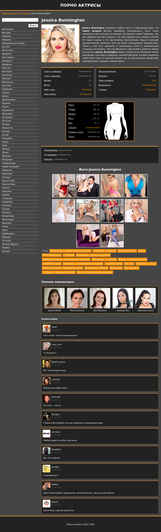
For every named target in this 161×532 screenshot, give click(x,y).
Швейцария (8, 233)
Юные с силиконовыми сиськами (94, 272)
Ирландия (7, 114)
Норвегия (7, 170)
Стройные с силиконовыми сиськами (83, 263)
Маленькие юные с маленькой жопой (63, 268)
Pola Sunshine (77, 310)
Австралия (7, 29)
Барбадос (7, 61)
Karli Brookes (100, 310)
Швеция (6, 237)
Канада (6, 131)
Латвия (6, 149)
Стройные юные (113, 263)
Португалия (8, 181)
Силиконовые (93, 127)
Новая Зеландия (10, 166)
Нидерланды (9, 163)
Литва (5, 152)
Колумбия (7, 138)
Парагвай (7, 173)
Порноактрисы (9, 13)
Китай (5, 135)
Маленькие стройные (96, 268)
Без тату (129, 263)
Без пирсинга (131, 268)
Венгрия (6, 78)
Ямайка (6, 247)
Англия (6, 47)
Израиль (6, 103)
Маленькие (116, 268)
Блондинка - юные (146, 263)
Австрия (6, 32)
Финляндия (8, 219)
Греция (6, 92)
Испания (6, 121)
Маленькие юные (52, 255)
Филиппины (8, 216)
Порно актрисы (80, 5)
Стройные (69, 255)
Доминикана (8, 99)
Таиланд (6, 205)
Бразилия (7, 75)
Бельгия (6, 68)
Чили (4, 230)
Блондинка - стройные (104, 259)
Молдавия (7, 159)
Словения (7, 202)
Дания (5, 96)
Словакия (7, 198)
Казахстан (7, 128)
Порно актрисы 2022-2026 (80, 524)
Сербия (6, 195)
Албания (6, 36)
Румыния (6, 191)
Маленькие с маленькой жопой (93, 255)
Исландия (7, 117)
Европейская (149, 85)
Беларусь (7, 64)
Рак (154, 80)
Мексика (6, 156)
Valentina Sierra (146, 310)
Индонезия (8, 110)
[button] (64, 186)
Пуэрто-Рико (8, 184)
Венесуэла (7, 82)
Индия (5, 106)
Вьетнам (6, 85)
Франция (6, 223)
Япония (6, 251)
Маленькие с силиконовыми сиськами (70, 251)
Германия (24, 13)
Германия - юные (52, 263)
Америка (6, 40)
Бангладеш (8, 57)
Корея (5, 142)
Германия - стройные (104, 251)
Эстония (6, 240)
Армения (6, 54)
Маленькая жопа (127, 251)
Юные (142, 251)
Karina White (54, 310)
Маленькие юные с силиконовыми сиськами (66, 259)
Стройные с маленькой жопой (59, 272)
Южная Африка (10, 244)
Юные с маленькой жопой (132, 259)
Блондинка (85, 94)
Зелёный (86, 89)
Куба (4, 145)
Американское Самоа (13, 43)
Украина (6, 212)
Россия (5, 188)
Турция (6, 209)
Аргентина (7, 50)
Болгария (7, 71)
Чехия (5, 226)
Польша (6, 177)
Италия (6, 124)
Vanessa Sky (122, 310)
